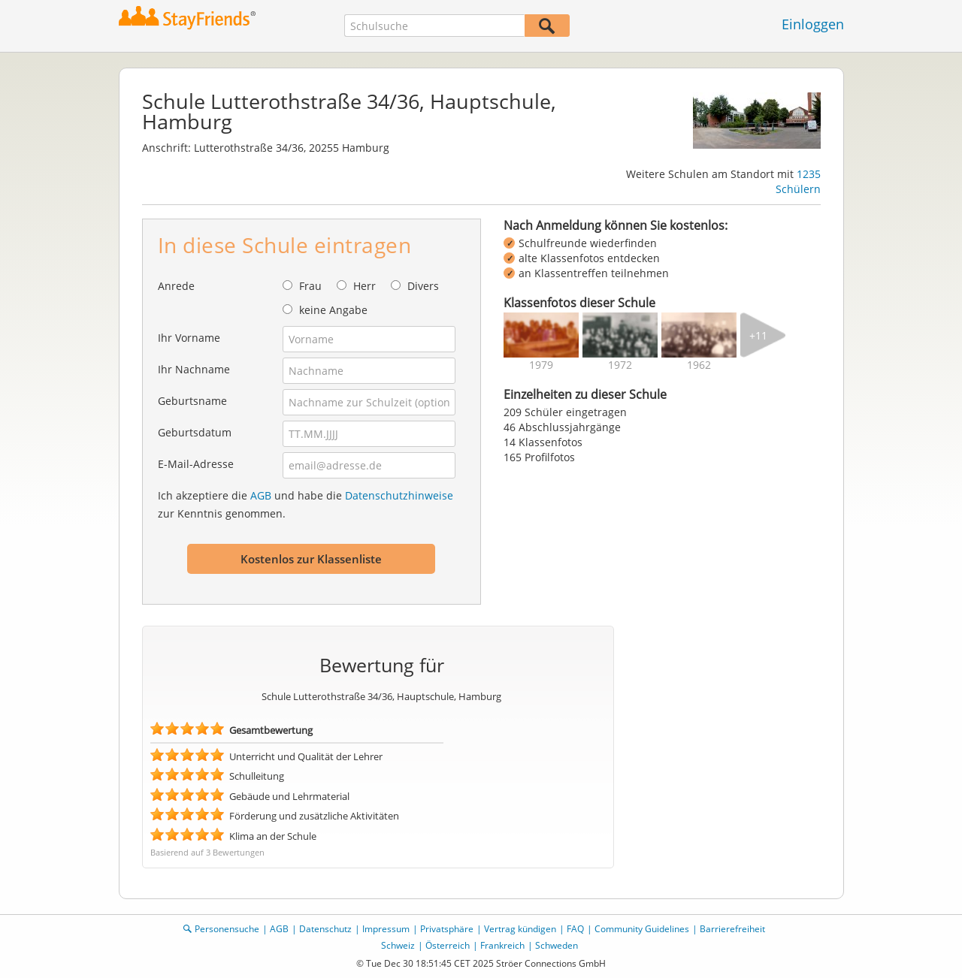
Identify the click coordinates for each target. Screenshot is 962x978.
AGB (260, 495)
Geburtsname (192, 401)
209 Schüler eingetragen (565, 412)
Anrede (176, 286)
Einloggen (813, 24)
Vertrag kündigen (520, 928)
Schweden (556, 945)
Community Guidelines (641, 928)
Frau (310, 286)
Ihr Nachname (194, 369)
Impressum (386, 928)
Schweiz (398, 945)
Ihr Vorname (189, 338)
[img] (541, 335)
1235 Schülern (798, 181)
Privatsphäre (446, 928)
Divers (423, 286)
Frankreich (502, 945)
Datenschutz (325, 928)
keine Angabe (333, 310)
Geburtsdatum (194, 432)
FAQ (575, 928)
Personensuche (227, 928)
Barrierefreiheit (732, 928)
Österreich (447, 945)
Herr (364, 286)
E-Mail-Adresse (196, 464)
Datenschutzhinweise (399, 495)
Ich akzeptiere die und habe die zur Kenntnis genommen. (305, 504)
